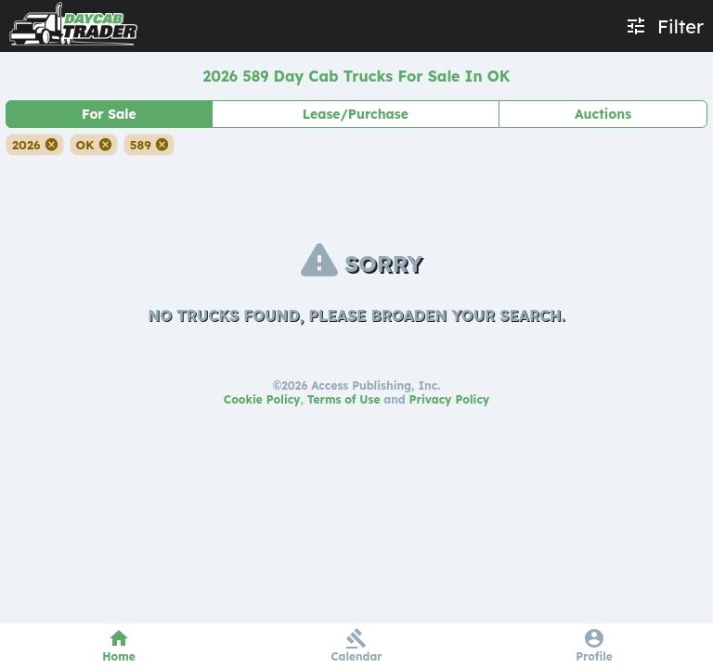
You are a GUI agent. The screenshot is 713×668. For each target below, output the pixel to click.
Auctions (603, 114)
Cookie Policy (262, 399)
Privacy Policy (449, 399)
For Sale (109, 114)
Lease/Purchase (355, 114)
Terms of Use (344, 399)
